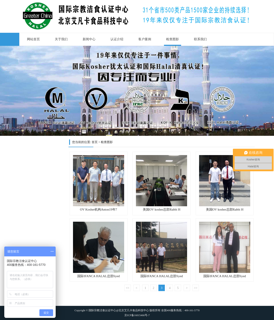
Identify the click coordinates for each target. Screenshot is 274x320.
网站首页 (33, 39)
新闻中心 (89, 39)
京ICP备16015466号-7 (137, 313)
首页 (95, 142)
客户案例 (144, 39)
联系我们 (200, 39)
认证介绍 (116, 39)
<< (127, 288)
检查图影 (172, 39)
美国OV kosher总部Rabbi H (161, 209)
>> (195, 288)
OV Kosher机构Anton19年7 (98, 209)
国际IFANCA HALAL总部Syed (98, 276)
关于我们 (61, 39)
